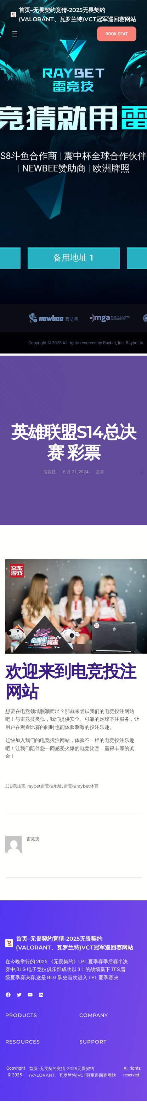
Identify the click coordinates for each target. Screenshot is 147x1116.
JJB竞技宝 (15, 786)
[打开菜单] (15, 34)
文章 (100, 471)
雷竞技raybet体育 (81, 786)
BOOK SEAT (117, 33)
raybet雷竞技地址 (44, 786)
